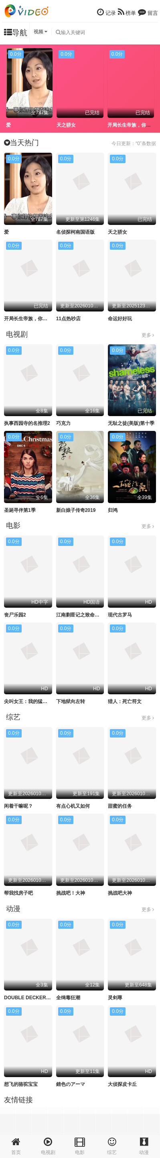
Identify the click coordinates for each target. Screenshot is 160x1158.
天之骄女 (66, 125)
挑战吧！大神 (70, 893)
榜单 (127, 12)
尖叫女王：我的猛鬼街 (28, 701)
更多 (148, 335)
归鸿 (112, 510)
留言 (148, 12)
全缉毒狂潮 (68, 997)
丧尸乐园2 (15, 615)
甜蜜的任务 (120, 806)
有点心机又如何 (73, 806)
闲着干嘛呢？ (18, 806)
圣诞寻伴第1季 (20, 510)
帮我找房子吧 (18, 893)
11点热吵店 (68, 318)
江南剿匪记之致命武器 (80, 615)
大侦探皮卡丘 (122, 1084)
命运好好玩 (120, 318)
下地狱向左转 (70, 701)
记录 (106, 12)
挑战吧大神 (120, 893)
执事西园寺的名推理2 (27, 423)
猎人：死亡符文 (125, 701)
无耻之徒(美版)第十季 (131, 423)
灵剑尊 (115, 997)
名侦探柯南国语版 (75, 232)
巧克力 (63, 423)
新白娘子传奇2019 (76, 510)
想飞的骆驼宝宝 (21, 1084)
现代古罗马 (120, 615)
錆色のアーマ (70, 1084)
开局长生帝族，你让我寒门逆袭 (37, 318)
